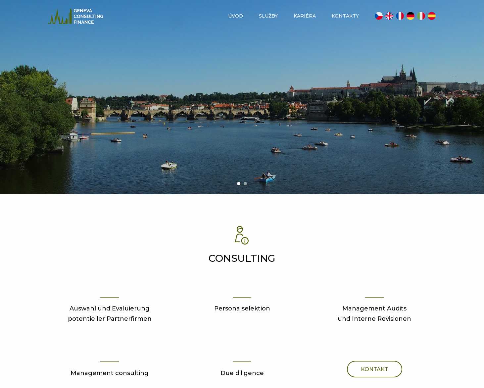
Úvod (235, 16)
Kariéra (305, 16)
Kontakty (345, 16)
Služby (268, 16)
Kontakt (374, 369)
